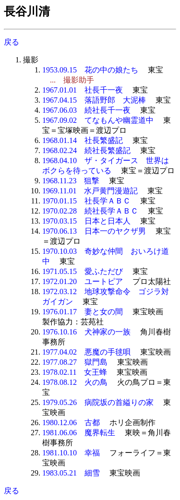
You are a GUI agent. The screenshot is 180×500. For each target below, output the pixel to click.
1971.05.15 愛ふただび (82, 271)
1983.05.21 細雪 (71, 473)
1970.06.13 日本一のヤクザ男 (94, 231)
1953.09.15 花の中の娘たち (90, 70)
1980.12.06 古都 (71, 422)
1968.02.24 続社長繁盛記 (86, 150)
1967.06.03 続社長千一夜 (86, 110)
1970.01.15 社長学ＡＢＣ (86, 201)
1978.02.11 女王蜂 (74, 372)
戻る (11, 42)
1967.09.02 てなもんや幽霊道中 (98, 120)
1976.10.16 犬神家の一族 (86, 332)
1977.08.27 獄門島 (75, 362)
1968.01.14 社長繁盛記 (82, 140)
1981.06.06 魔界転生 (78, 433)
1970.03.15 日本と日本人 (86, 221)
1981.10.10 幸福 (71, 453)
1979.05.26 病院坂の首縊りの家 (98, 402)
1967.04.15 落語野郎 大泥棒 (94, 100)
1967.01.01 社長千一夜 (82, 90)
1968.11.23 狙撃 (70, 181)
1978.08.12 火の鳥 (75, 382)
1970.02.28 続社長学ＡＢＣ (90, 211)
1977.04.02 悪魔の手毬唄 (86, 352)
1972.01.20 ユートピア (82, 281)
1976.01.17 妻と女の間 (82, 312)
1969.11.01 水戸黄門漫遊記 (90, 191)
